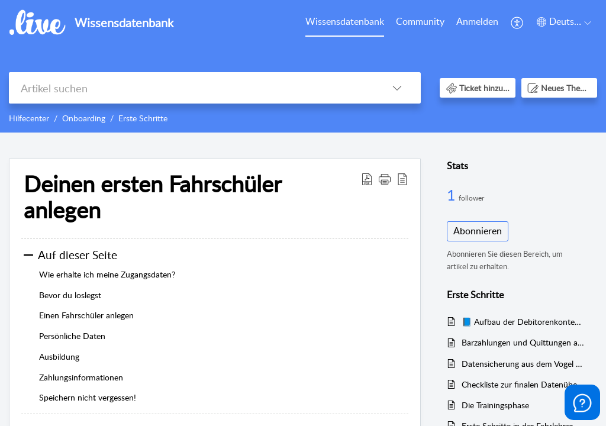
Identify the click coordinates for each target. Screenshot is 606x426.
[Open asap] (582, 402)
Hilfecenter (29, 118)
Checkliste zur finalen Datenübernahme (523, 384)
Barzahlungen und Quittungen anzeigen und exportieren (523, 342)
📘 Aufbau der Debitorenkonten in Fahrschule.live (523, 321)
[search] (191, 88)
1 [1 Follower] (453, 195)
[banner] (303, 66)
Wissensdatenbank (344, 21)
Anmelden (477, 21)
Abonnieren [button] (477, 230)
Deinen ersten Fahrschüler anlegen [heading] (152, 197)
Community (420, 21)
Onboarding (83, 118)
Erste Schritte (142, 118)
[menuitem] (344, 22)
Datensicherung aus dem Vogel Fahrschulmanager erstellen (523, 363)
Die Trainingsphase (495, 405)
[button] (517, 22)
